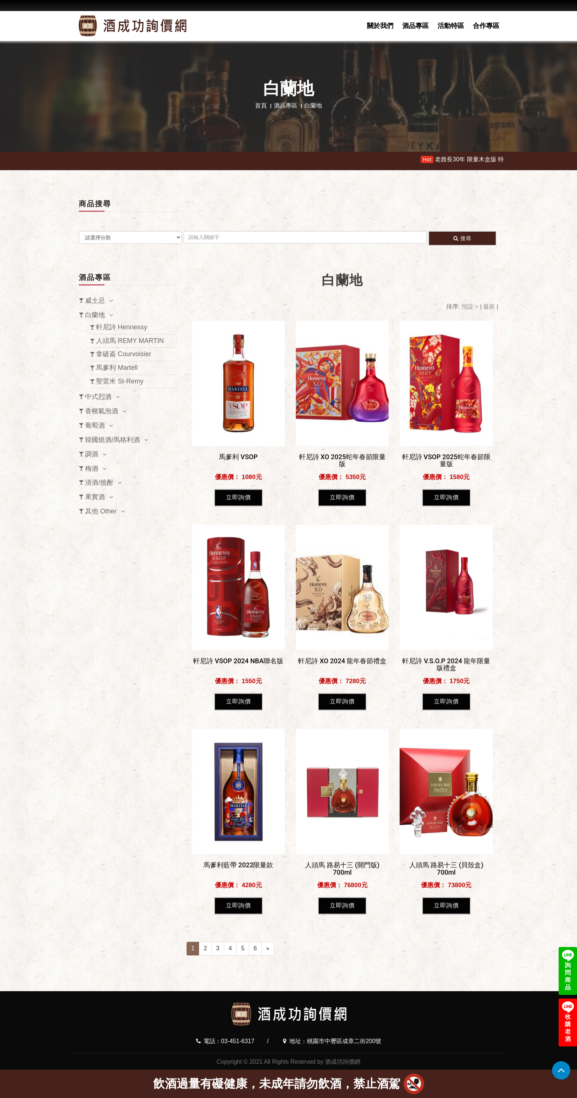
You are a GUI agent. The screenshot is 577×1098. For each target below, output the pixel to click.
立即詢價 (238, 695)
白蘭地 (95, 315)
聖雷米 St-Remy (120, 381)
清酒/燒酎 (99, 482)
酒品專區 (415, 25)
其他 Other (101, 511)
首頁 (261, 105)
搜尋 (462, 238)
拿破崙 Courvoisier (123, 354)
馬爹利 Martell (117, 367)
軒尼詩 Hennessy (121, 327)
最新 (489, 307)
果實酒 (95, 497)
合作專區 (486, 25)
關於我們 (380, 25)
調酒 (91, 454)
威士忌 (95, 300)
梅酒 (91, 468)
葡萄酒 (95, 425)
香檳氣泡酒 (101, 411)
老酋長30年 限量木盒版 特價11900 (498, 159)
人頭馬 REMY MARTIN (130, 340)
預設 (470, 307)
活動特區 (451, 25)
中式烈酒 (98, 396)
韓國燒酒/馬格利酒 (112, 439)
